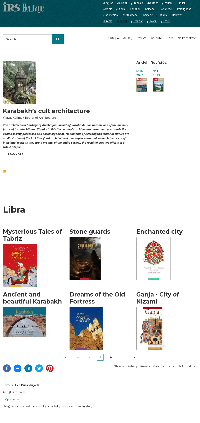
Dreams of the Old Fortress (97, 298)
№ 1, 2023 (156, 73)
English (108, 3)
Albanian (122, 21)
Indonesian (111, 15)
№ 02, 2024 (140, 73)
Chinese (150, 9)
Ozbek (166, 21)
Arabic (108, 9)
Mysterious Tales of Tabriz (32, 235)
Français (138, 3)
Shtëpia (113, 38)
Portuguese (184, 9)
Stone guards (90, 231)
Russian (123, 3)
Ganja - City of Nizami (157, 298)
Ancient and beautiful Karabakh (32, 298)
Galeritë (156, 38)
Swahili (153, 21)
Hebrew (177, 15)
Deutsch (153, 3)
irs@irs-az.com (12, 399)
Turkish (181, 3)
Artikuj (127, 38)
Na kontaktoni (187, 38)
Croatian (138, 21)
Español (135, 9)
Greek (108, 21)
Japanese (166, 9)
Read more (15, 154)
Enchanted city (159, 231)
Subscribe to (4, 171)
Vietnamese (130, 15)
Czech (121, 9)
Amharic (148, 15)
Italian (167, 3)
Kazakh (162, 15)
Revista (141, 38)
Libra (169, 38)
